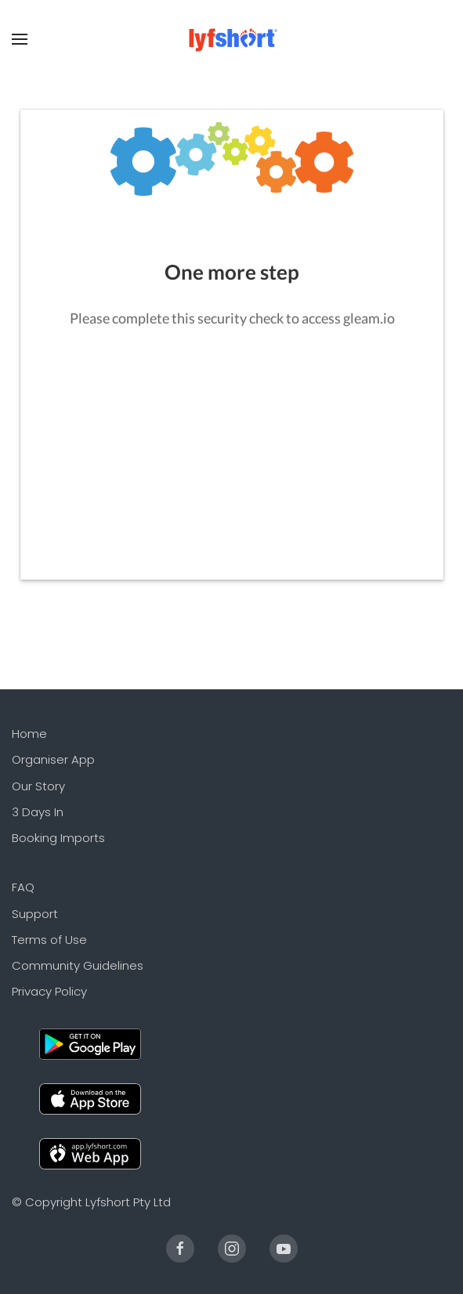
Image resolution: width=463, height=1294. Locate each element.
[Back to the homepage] (231, 39)
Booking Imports (58, 838)
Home (29, 733)
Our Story (38, 786)
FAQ (23, 887)
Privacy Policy (49, 991)
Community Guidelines (77, 965)
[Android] (90, 1043)
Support (35, 913)
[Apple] (90, 1098)
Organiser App (53, 759)
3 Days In (37, 812)
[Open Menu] (19, 39)
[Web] (90, 1152)
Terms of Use (49, 939)
